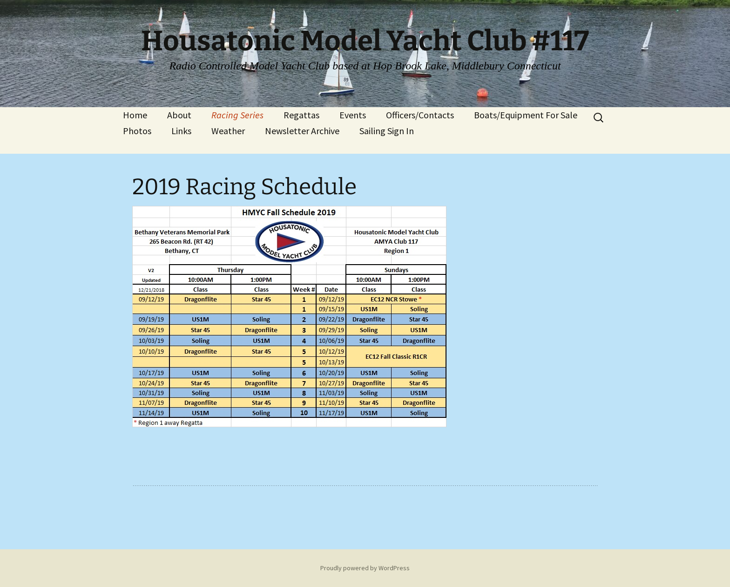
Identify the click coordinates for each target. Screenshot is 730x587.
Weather (228, 131)
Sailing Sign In (386, 131)
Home (135, 115)
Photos (137, 131)
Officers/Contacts (420, 115)
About (179, 115)
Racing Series (237, 115)
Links (181, 131)
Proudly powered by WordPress (365, 568)
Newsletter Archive (302, 131)
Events (352, 115)
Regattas (301, 115)
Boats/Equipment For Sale (525, 115)
